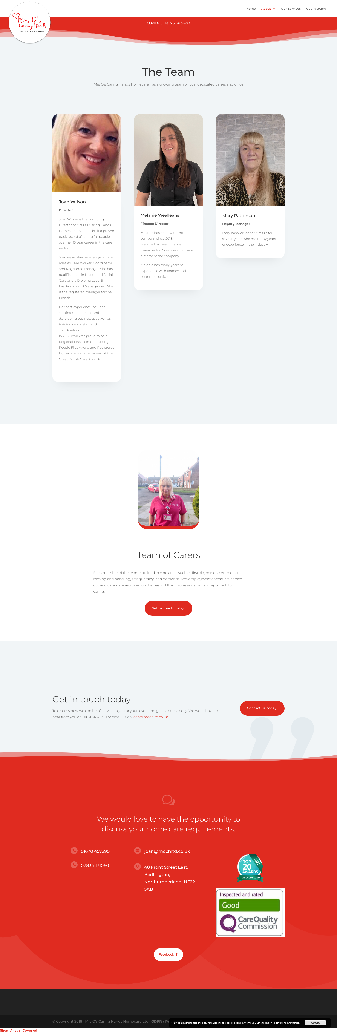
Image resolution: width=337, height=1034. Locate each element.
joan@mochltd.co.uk (150, 717)
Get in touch (316, 9)
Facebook (166, 954)
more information (289, 1023)
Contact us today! (262, 708)
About (266, 9)
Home (251, 9)
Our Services (291, 9)
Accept (315, 1022)
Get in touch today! (168, 608)
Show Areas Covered (18, 1031)
